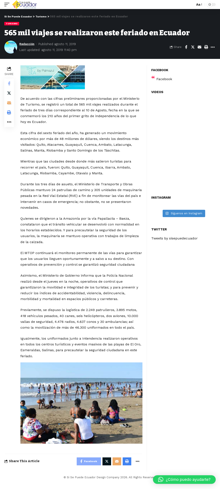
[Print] (206, 46)
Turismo (12, 23)
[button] (184, 479)
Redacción (27, 44)
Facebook (164, 79)
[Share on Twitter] (193, 46)
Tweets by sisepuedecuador (174, 238)
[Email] (199, 46)
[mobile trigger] (8, 4)
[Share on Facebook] (186, 46)
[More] (213, 46)
